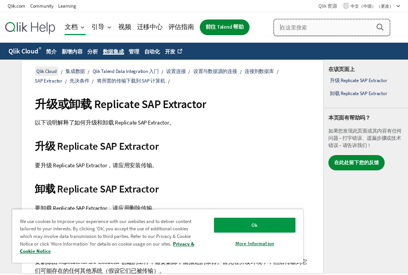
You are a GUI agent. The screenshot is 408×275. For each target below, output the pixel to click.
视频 (124, 27)
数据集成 (113, 51)
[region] (130, 233)
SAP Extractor (48, 81)
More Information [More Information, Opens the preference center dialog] (208, 238)
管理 (134, 51)
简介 (51, 51)
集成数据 (75, 71)
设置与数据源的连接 (215, 71)
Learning (67, 6)
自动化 (152, 51)
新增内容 (72, 51)
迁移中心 (150, 27)
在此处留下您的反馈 (356, 162)
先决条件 (79, 81)
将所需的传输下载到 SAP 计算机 (131, 81)
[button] (380, 27)
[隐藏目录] (9, 71)
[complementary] (366, 167)
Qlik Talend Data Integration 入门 (126, 71)
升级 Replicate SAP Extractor (358, 80)
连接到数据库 (259, 71)
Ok (209, 219)
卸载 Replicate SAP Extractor (358, 93)
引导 (97, 27)
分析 (92, 51)
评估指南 (181, 27)
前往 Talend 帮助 (225, 27)
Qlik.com (16, 6)
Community (42, 6)
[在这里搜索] (332, 27)
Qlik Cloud (24, 51)
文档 (71, 27)
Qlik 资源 (327, 6)
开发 (170, 51)
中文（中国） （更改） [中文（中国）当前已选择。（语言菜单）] (372, 6)
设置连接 (176, 71)
